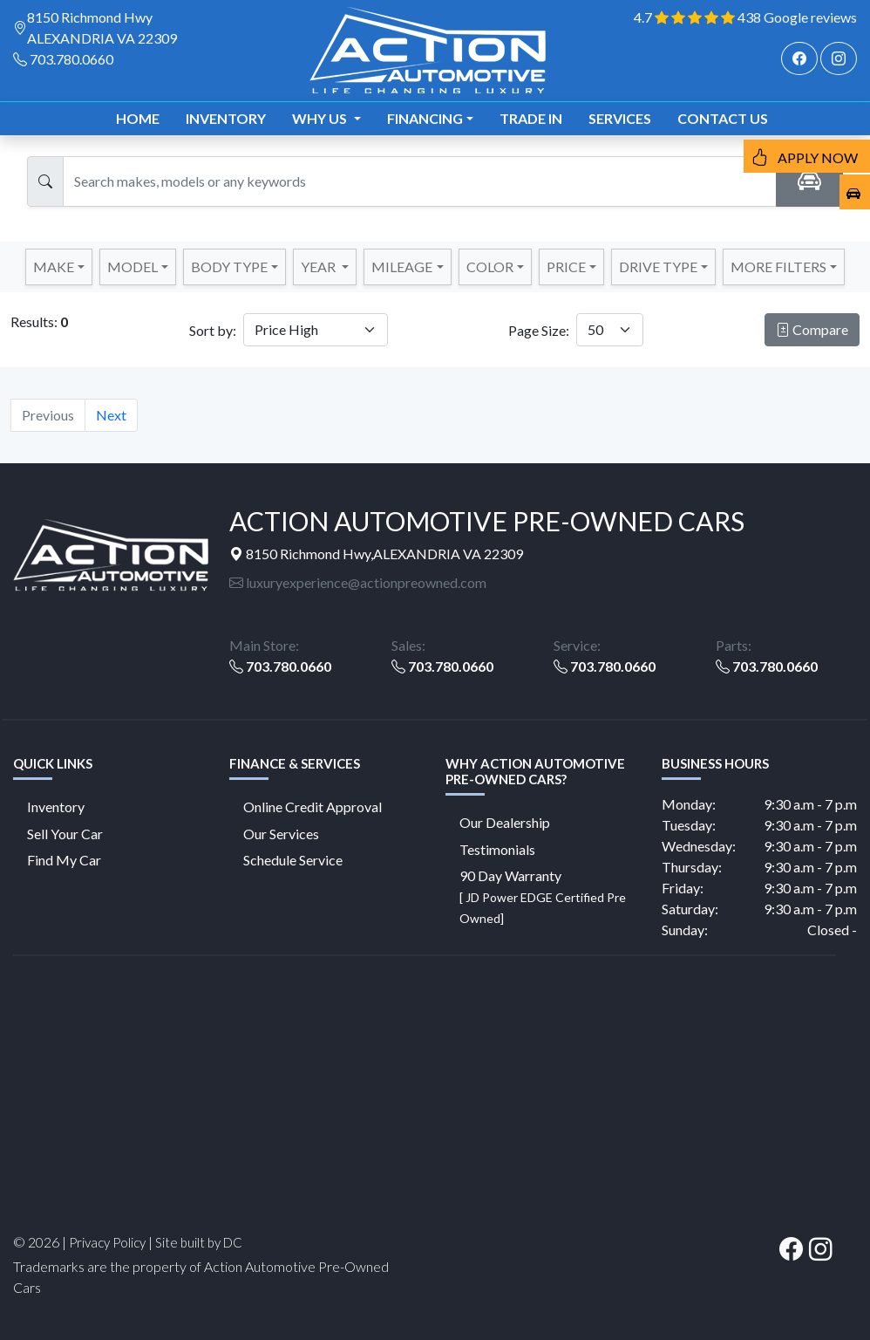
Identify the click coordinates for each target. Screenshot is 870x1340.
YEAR (319, 266)
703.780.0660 (71, 59)
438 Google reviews (797, 17)
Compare (812, 329)
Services (619, 118)
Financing (425, 118)
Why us (321, 118)
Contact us (722, 118)
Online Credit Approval (312, 806)
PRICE (566, 266)
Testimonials (497, 849)
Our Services (281, 833)
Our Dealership (504, 822)
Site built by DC (198, 1242)
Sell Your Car (65, 833)
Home (138, 118)
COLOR (489, 266)
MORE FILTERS (778, 266)
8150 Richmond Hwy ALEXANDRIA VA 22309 (102, 27)
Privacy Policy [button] (107, 1242)
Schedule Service (293, 859)
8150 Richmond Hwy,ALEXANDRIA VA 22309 (376, 553)
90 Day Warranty (542, 896)
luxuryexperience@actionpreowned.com (357, 582)
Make (53, 266)
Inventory (226, 118)
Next (111, 415)
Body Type (229, 266)
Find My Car (64, 859)
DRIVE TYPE (658, 266)
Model (132, 266)
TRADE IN (531, 118)
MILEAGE (401, 266)
